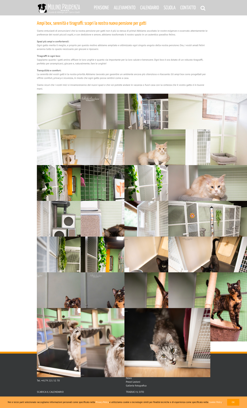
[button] (203, 7)
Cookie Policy (215, 402)
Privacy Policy (102, 402)
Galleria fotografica (136, 385)
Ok (233, 402)
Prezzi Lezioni (133, 381)
